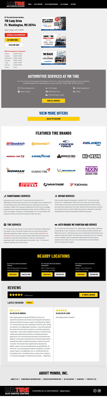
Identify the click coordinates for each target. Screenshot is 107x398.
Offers (73, 4)
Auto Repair (38, 4)
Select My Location (53, 119)
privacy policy (65, 391)
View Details (13, 274)
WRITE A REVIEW (88, 295)
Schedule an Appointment (16, 35)
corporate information (31, 379)
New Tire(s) (25, 91)
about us (14, 379)
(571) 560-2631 (94, 274)
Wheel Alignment (27, 88)
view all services (53, 101)
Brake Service (54, 91)
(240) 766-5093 (14, 45)
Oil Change (64, 4)
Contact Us (91, 379)
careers (80, 379)
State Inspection (82, 88)
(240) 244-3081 (26, 274)
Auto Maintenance (51, 4)
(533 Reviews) (29, 295)
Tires (30, 4)
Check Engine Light (56, 95)
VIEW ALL (29, 302)
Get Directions (12, 40)
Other (78, 91)
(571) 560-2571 (60, 274)
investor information (52, 379)
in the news (69, 379)
